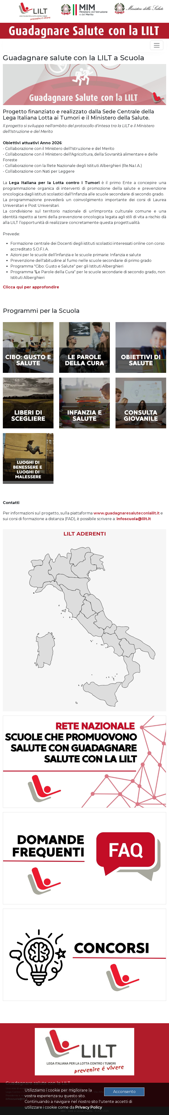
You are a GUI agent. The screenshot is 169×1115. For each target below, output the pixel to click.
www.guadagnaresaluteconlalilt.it (126, 513)
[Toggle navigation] (156, 45)
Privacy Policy (88, 1107)
